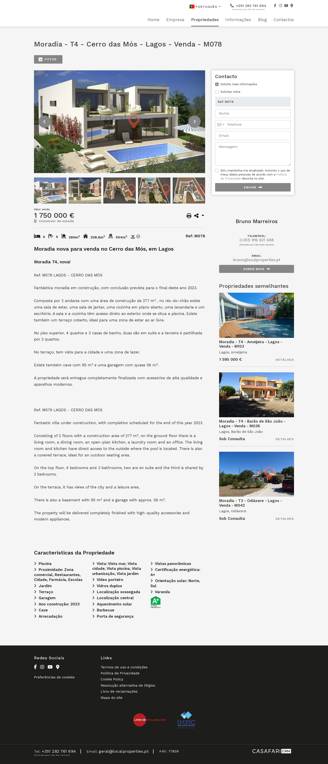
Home (154, 19)
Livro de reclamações (119, 691)
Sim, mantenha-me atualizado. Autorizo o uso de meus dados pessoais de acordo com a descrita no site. (255, 174)
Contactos (284, 19)
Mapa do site (111, 697)
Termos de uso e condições (124, 667)
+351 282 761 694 (248, 7)
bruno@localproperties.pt (256, 260)
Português (205, 6)
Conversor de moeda (54, 221)
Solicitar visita (230, 91)
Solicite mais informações (238, 84)
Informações (238, 19)
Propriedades (205, 19)
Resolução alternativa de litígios (128, 685)
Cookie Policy (112, 679)
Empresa (175, 19)
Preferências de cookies (54, 677)
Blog (262, 19)
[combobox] (252, 124)
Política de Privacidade (120, 673)
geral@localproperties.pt (124, 751)
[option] (119, 121)
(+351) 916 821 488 (257, 240)
